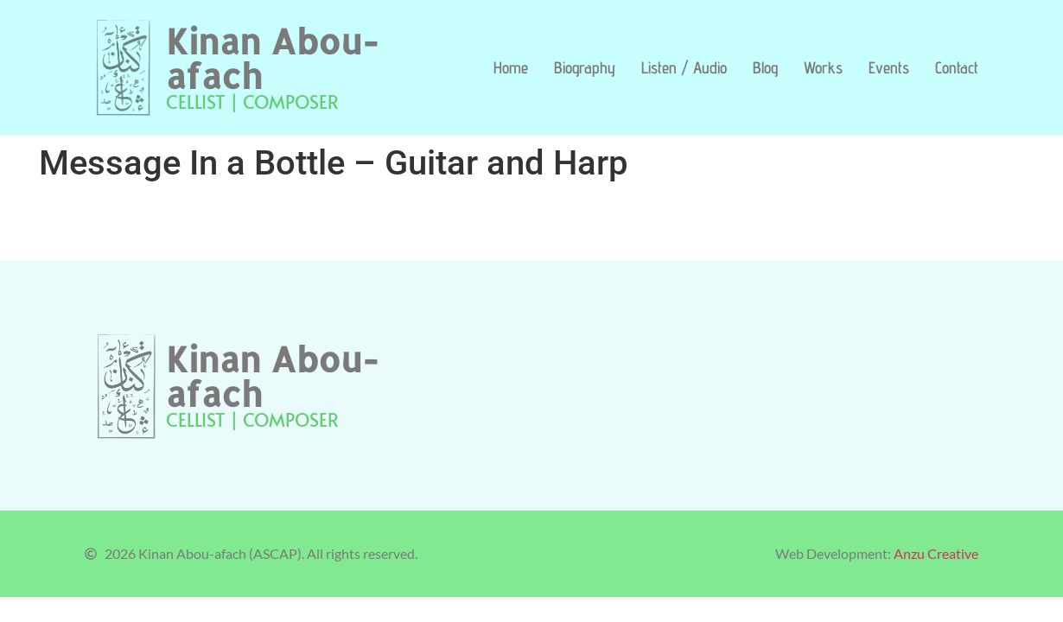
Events (889, 67)
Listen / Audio (684, 67)
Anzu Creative (936, 553)
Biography (584, 67)
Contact (956, 67)
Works (823, 67)
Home (510, 67)
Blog (765, 67)
